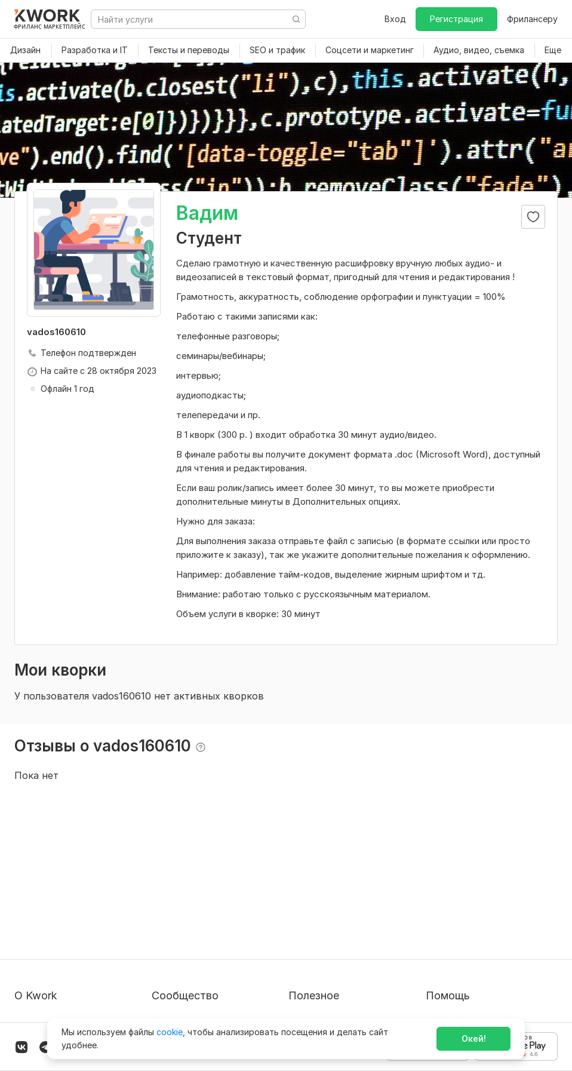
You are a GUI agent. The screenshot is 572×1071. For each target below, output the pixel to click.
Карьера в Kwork (48, 975)
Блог (161, 889)
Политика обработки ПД (65, 932)
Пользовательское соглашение (79, 911)
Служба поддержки (467, 911)
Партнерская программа (203, 911)
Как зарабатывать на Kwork (345, 954)
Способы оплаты (49, 954)
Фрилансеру (532, 19)
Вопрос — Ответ (461, 889)
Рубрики (305, 975)
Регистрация (456, 19)
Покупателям (315, 889)
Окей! (474, 1038)
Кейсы (164, 932)
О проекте (35, 889)
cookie (169, 1032)
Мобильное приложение (338, 997)
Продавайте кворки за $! (340, 932)
